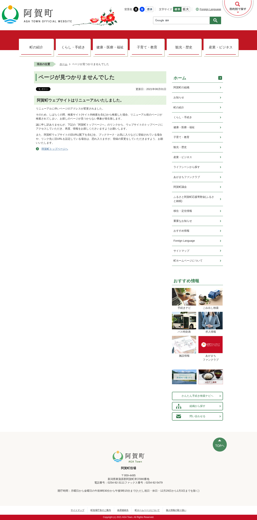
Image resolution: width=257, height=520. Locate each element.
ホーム (63, 64)
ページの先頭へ (220, 445)
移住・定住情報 (182, 210)
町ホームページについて (188, 260)
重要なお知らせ (182, 220)
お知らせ (178, 97)
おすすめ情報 (181, 230)
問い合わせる (197, 416)
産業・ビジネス (221, 47)
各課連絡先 (122, 510)
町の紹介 (36, 47)
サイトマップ (181, 250)
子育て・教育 (147, 47)
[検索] (182, 20)
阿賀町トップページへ (55, 148)
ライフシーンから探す (186, 166)
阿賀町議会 (180, 186)
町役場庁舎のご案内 (101, 510)
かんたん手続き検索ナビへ (197, 395)
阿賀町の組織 (181, 87)
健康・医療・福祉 (110, 47)
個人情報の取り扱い (176, 510)
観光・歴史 (183, 47)
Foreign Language (208, 9)
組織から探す (197, 405)
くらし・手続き (73, 47)
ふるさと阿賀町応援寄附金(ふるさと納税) (193, 199)
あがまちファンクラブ (186, 177)
